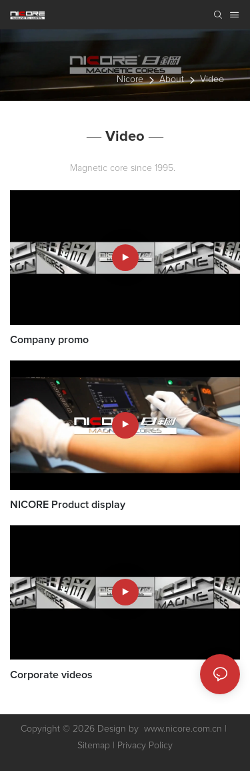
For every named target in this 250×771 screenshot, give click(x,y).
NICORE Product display (67, 504)
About (171, 79)
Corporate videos (51, 675)
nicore (130, 79)
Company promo (49, 339)
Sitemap (93, 745)
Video (212, 79)
